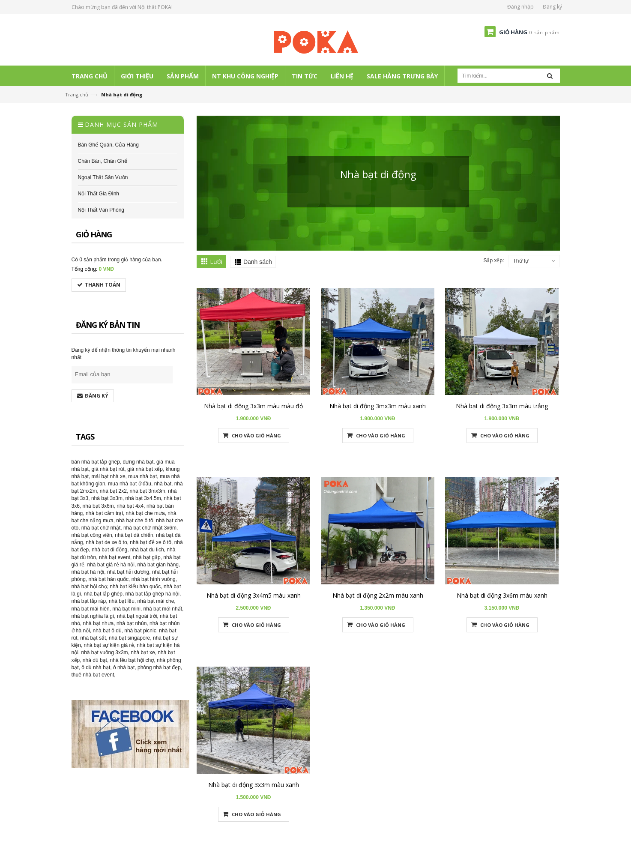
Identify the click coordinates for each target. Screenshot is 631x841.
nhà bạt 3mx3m (147, 491)
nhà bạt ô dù (107, 631)
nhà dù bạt (95, 660)
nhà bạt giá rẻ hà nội (111, 565)
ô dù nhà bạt (95, 667)
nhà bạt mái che (156, 601)
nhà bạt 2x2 (113, 491)
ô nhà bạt (124, 667)
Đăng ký (552, 6)
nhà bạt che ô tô (134, 521)
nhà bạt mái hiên (91, 609)
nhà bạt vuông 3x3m (104, 652)
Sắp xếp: (493, 260)
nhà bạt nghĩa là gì (93, 616)
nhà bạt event (114, 557)
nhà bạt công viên (92, 535)
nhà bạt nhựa (98, 623)
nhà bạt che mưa (145, 513)
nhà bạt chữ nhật (100, 528)
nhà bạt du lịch (147, 550)
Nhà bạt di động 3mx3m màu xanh (377, 406)
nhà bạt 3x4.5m (143, 498)
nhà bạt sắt (93, 638)
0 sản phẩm (92, 260)
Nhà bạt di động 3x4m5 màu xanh (253, 595)
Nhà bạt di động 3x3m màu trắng (502, 406)
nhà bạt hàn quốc (109, 579)
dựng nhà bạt (138, 462)
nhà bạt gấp (147, 557)
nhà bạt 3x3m (107, 498)
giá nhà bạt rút (108, 469)
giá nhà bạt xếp (145, 469)
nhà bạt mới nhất (163, 609)
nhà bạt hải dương (128, 572)
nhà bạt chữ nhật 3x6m (149, 528)
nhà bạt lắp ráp (89, 601)
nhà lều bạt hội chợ (132, 660)
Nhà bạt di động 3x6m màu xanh (502, 595)
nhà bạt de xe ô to (106, 542)
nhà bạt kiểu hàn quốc (135, 587)
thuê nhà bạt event (93, 675)
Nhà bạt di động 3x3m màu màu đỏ (253, 406)
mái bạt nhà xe (109, 476)
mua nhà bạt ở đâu (129, 484)
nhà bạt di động (109, 550)
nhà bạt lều (122, 601)
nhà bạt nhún (132, 623)
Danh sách (257, 261)
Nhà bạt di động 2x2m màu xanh (377, 595)
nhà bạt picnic (140, 631)
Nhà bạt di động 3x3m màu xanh (253, 785)
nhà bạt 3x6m (98, 506)
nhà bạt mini (126, 609)
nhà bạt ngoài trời (137, 616)
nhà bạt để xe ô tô (150, 542)
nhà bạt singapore (129, 638)
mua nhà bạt (142, 476)
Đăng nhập (520, 6)
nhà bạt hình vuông (154, 579)
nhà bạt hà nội (88, 572)
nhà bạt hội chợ (89, 587)
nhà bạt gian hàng (158, 565)
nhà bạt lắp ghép (103, 594)
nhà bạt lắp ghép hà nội (152, 594)
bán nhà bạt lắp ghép (96, 462)
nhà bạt (162, 484)
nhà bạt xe (143, 652)
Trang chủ (76, 94)
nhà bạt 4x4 (130, 506)
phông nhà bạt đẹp (159, 667)
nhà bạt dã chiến (134, 535)
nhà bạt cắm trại (104, 513)
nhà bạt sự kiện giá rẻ (109, 645)
